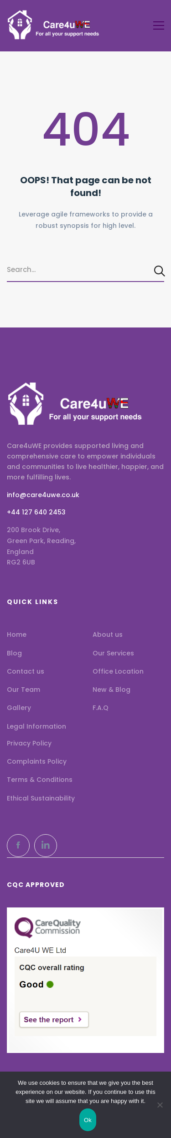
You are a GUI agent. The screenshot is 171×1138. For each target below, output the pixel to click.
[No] (159, 1104)
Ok (88, 1120)
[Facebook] (18, 845)
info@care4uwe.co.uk (43, 494)
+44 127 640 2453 (36, 512)
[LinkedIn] (45, 845)
